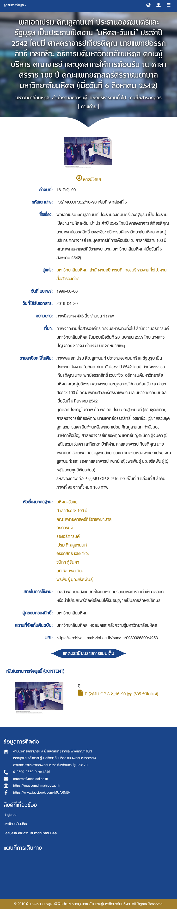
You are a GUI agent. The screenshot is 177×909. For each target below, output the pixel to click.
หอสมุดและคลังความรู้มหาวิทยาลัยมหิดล (30, 833)
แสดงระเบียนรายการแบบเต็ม (88, 653)
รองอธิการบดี (68, 536)
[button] (148, 4)
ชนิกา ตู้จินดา (67, 562)
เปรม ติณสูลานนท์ (71, 545)
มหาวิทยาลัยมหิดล (16, 824)
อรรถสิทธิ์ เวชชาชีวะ (72, 553)
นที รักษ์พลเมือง (70, 571)
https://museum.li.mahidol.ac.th (36, 786)
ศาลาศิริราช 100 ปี (71, 510)
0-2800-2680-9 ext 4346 (31, 772)
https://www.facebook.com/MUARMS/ (41, 793)
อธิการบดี (64, 528)
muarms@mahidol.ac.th (30, 779)
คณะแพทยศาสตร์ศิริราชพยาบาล (83, 519)
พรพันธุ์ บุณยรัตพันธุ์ (74, 579)
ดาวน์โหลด (88, 179)
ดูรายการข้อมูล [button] (15, 5)
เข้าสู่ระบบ (10, 815)
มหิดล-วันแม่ (67, 502)
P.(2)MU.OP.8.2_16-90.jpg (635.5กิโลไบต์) (118, 694)
